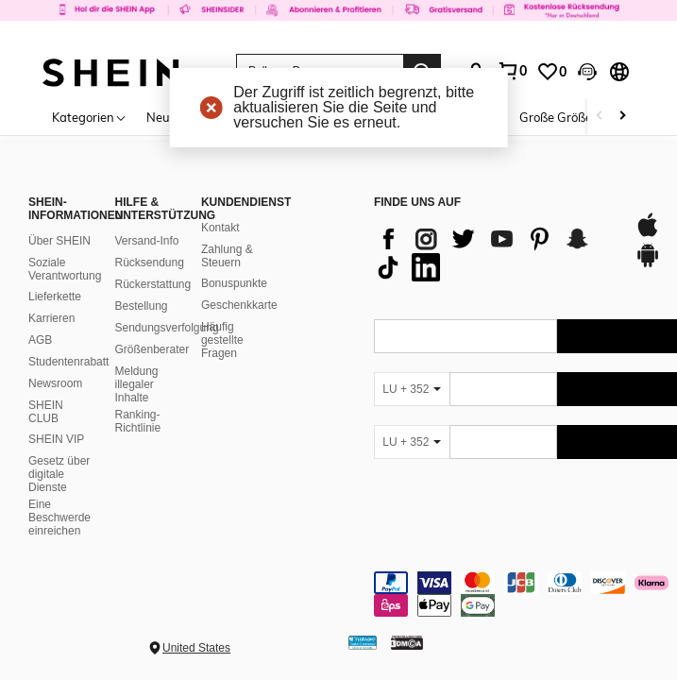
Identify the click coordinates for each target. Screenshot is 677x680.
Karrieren (51, 318)
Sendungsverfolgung (166, 327)
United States (196, 647)
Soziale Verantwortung (64, 269)
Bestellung (140, 306)
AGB (40, 340)
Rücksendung (148, 262)
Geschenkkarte (239, 305)
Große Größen (559, 117)
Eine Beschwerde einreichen (59, 517)
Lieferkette (54, 296)
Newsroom (55, 383)
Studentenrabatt (68, 361)
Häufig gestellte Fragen (222, 340)
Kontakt (220, 227)
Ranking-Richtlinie (137, 421)
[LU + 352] (411, 389)
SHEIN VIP (56, 439)
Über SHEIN (59, 240)
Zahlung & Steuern (227, 256)
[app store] (648, 234)
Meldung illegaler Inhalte (136, 384)
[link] (338, 22)
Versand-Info (146, 240)
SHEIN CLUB (45, 412)
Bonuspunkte (234, 283)
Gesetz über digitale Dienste (59, 474)
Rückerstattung (152, 284)
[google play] (648, 264)
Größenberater (151, 349)
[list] (495, 253)
